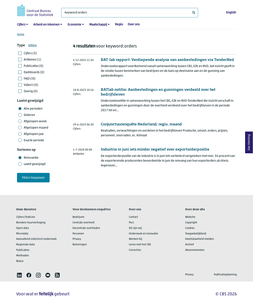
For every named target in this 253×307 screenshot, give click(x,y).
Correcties (135, 250)
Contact (133, 217)
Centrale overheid (83, 222)
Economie (74, 24)
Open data (22, 228)
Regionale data (25, 244)
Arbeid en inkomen (46, 24)
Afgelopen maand (36, 127)
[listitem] (19, 275)
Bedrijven (78, 217)
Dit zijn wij (135, 228)
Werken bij (135, 239)
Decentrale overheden (86, 228)
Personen (78, 233)
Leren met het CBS (140, 244)
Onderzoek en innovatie (143, 233)
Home (20, 34)
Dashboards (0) (34, 72)
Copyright (191, 222)
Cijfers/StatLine (25, 217)
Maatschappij (98, 24)
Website (190, 217)
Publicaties (22, 250)
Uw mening (249, 143)
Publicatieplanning (225, 274)
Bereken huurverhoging (30, 222)
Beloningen (80, 244)
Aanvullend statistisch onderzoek (36, 239)
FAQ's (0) (29, 78)
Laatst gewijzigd (34, 164)
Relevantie (31, 157)
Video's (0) (31, 85)
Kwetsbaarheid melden (199, 239)
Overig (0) (31, 91)
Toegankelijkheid (195, 233)
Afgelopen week (35, 121)
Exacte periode (34, 140)
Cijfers (21, 24)
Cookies (190, 228)
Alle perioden (33, 108)
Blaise (20, 261)
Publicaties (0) (33, 66)
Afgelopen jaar (34, 134)
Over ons (134, 24)
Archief (189, 244)
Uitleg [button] (32, 45)
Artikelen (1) (32, 59)
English (231, 12)
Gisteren (29, 115)
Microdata (22, 233)
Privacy (77, 239)
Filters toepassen (33, 177)
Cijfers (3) (30, 53)
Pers (131, 222)
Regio (119, 24)
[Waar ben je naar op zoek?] (129, 12)
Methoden (22, 255)
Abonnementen (194, 250)
